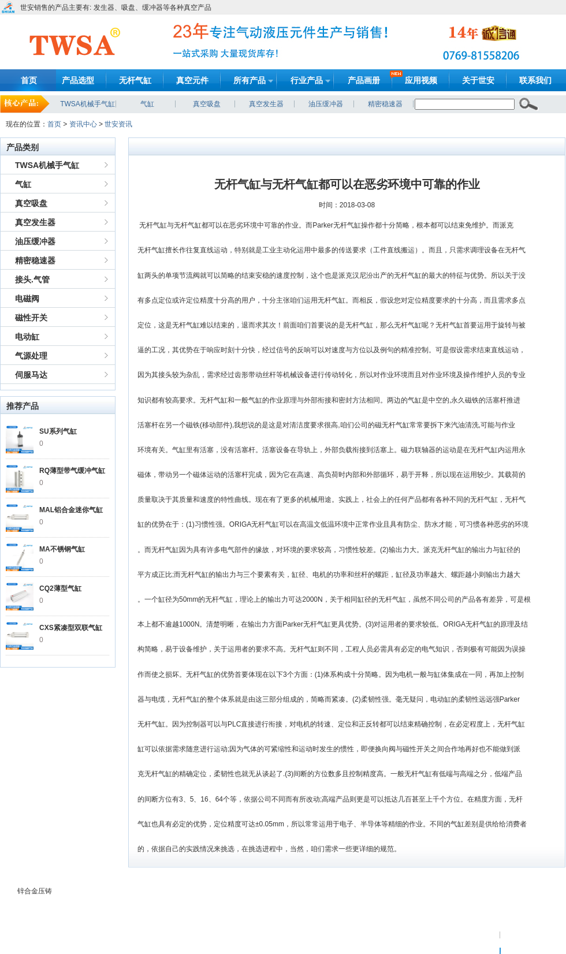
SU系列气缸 (58, 431)
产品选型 (78, 80)
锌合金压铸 (34, 891)
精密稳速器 (385, 104)
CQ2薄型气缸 (60, 588)
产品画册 (364, 80)
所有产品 (249, 80)
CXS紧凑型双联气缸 (70, 628)
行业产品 (307, 80)
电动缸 (27, 336)
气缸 (147, 104)
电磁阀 (27, 298)
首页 (29, 80)
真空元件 (192, 80)
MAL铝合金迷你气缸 (71, 510)
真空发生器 (266, 104)
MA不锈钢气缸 (62, 549)
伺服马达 (31, 374)
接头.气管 (32, 279)
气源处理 (31, 355)
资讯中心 (83, 124)
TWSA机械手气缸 (87, 104)
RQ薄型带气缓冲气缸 (72, 471)
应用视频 (421, 80)
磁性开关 (31, 317)
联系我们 (535, 80)
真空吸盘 (207, 104)
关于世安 (478, 80)
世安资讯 (118, 124)
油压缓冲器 (325, 104)
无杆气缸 (135, 80)
